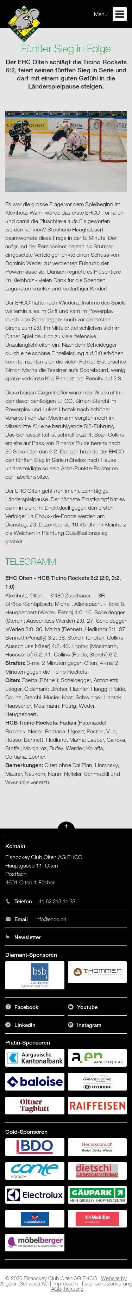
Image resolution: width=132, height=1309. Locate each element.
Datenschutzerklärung (107, 1283)
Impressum (65, 1283)
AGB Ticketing (67, 1288)
